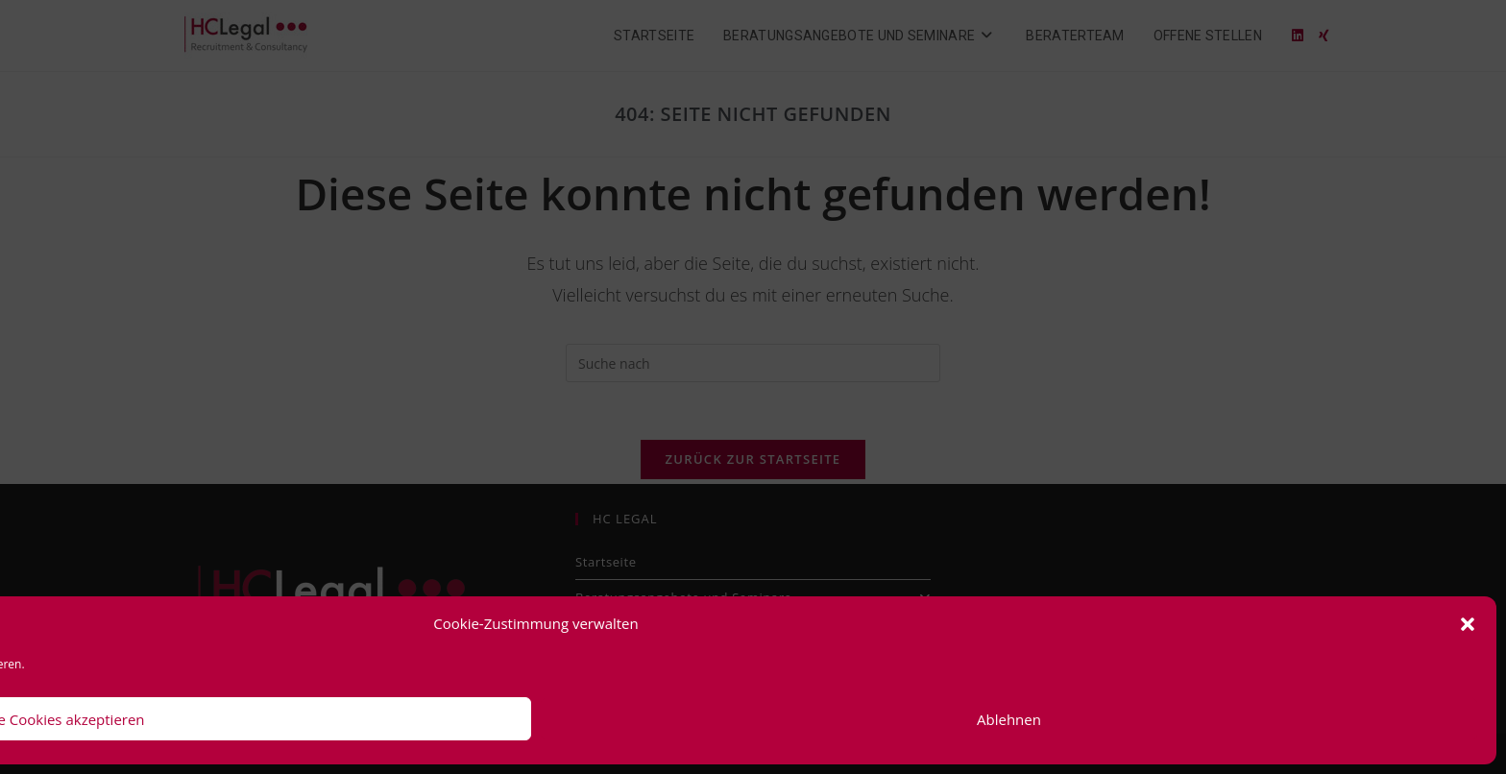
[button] (1467, 624)
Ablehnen (1009, 719)
